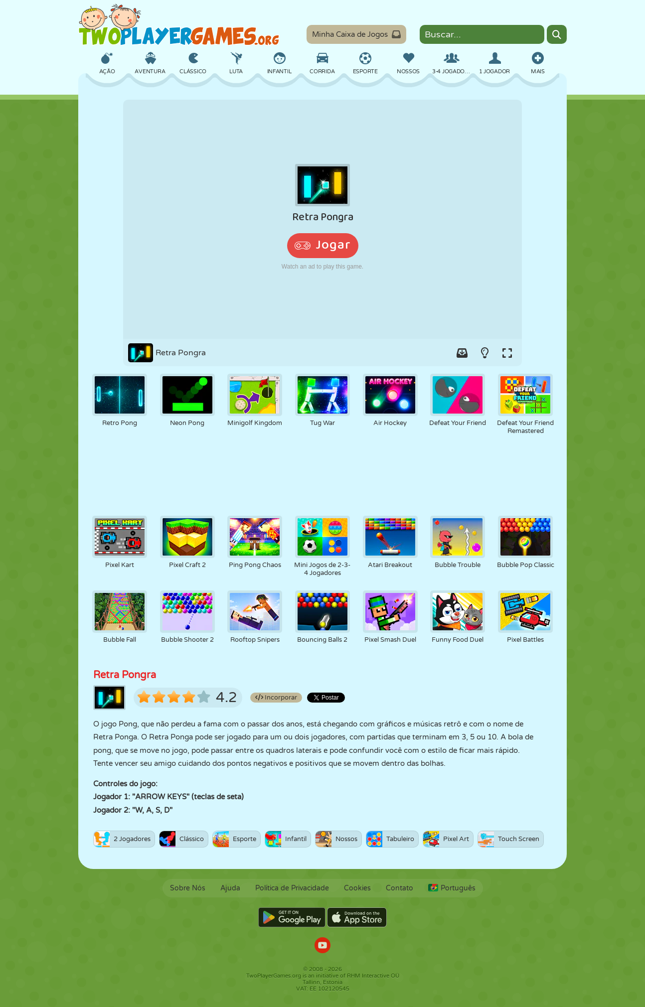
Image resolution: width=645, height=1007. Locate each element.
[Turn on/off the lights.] (484, 353)
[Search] (557, 34)
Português (452, 888)
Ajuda (230, 888)
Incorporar (276, 698)
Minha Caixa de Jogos (356, 34)
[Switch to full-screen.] (507, 353)
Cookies (357, 888)
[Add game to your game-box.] (462, 353)
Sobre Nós (187, 888)
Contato (399, 888)
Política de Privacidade (292, 888)
